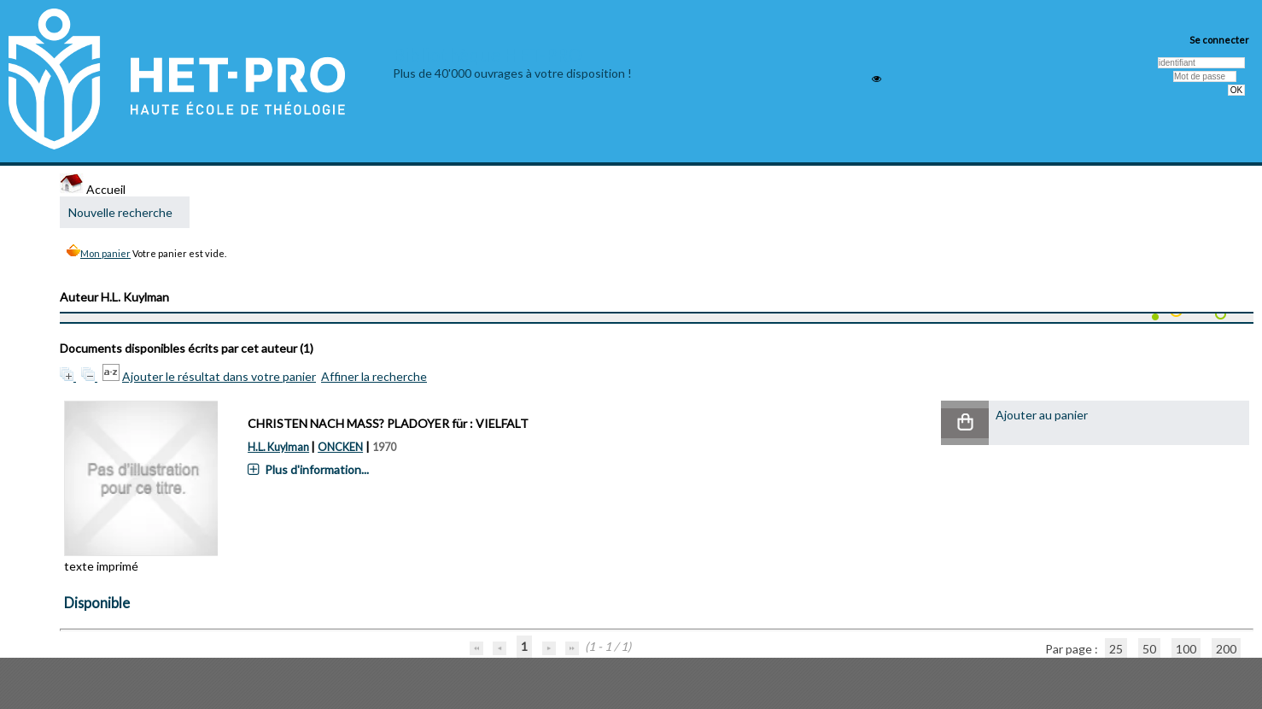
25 (1116, 649)
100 (1186, 649)
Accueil (93, 189)
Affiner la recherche (374, 376)
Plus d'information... (317, 469)
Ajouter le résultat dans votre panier (219, 376)
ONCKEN (340, 447)
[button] (965, 423)
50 (1149, 649)
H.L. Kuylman (278, 447)
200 (1226, 649)
